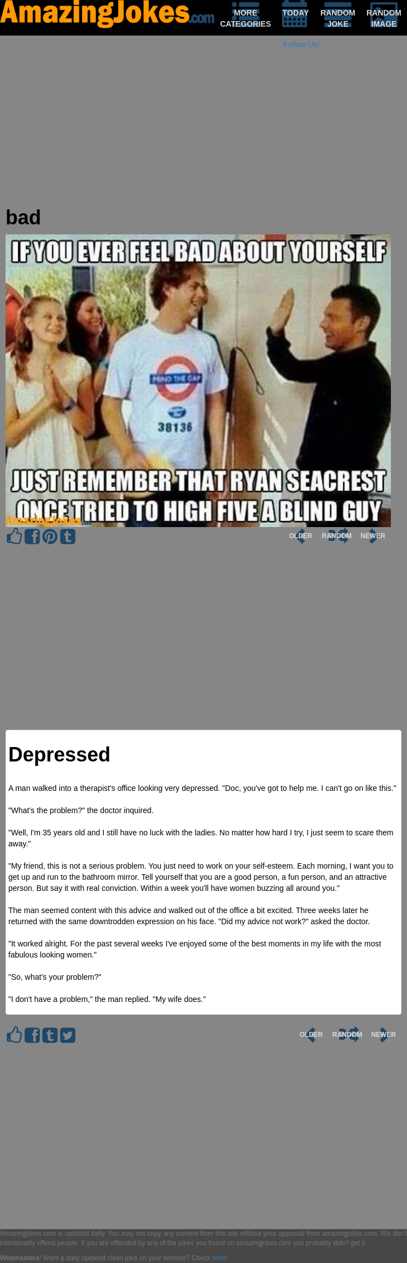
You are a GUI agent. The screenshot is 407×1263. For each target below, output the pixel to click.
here (218, 1258)
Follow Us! (301, 44)
